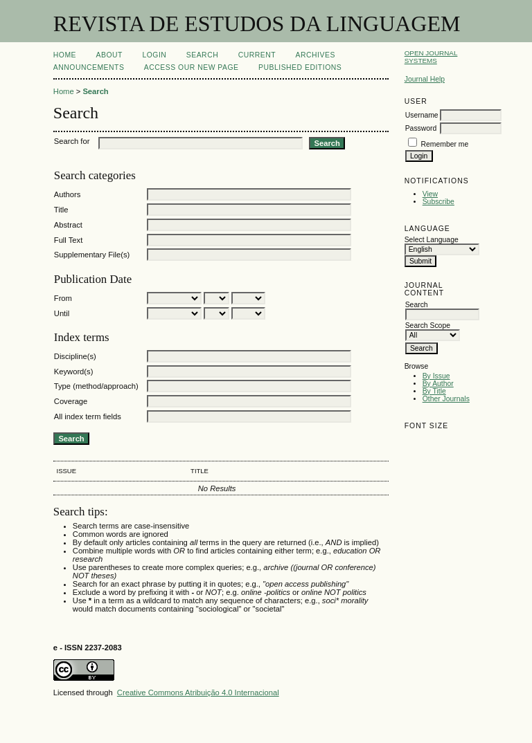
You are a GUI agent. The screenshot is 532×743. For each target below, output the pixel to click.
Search (202, 55)
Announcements (89, 67)
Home (64, 55)
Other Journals (446, 399)
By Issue (436, 376)
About (109, 55)
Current (257, 55)
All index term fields (87, 416)
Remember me (445, 144)
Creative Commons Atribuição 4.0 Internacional (198, 692)
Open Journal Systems (431, 56)
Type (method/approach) (96, 386)
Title (61, 209)
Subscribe (438, 201)
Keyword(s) (74, 371)
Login (154, 55)
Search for (72, 141)
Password (421, 128)
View (430, 194)
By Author (438, 383)
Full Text (68, 240)
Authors (67, 194)
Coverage (71, 401)
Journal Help (425, 79)
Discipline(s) (75, 356)
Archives (315, 55)
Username (421, 115)
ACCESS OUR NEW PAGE (191, 67)
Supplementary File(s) (92, 254)
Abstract (68, 225)
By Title (434, 391)
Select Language (432, 240)
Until (61, 313)
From (63, 298)
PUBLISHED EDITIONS (300, 67)
